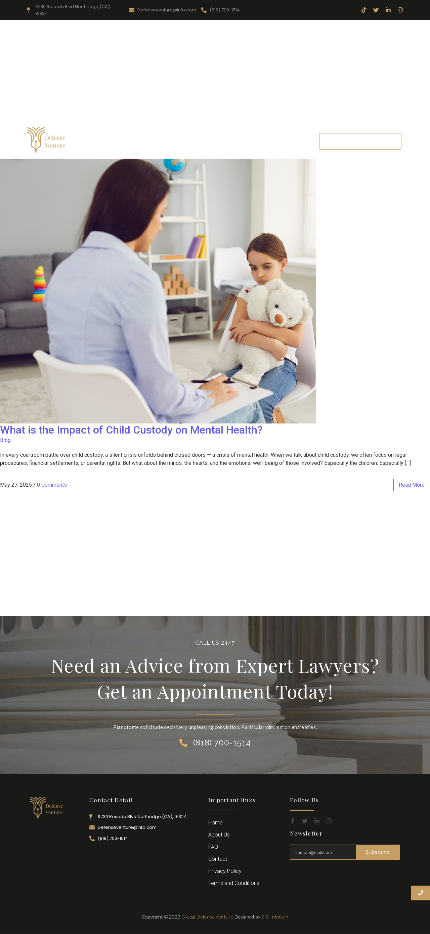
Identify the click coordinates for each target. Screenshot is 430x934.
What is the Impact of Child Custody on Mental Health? (131, 429)
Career (269, 141)
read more (412, 485)
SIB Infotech (275, 917)
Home (99, 141)
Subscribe (378, 852)
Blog (5, 440)
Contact (297, 141)
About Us (130, 141)
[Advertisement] (215, 74)
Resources (164, 141)
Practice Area (203, 141)
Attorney (240, 141)
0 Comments (52, 485)
